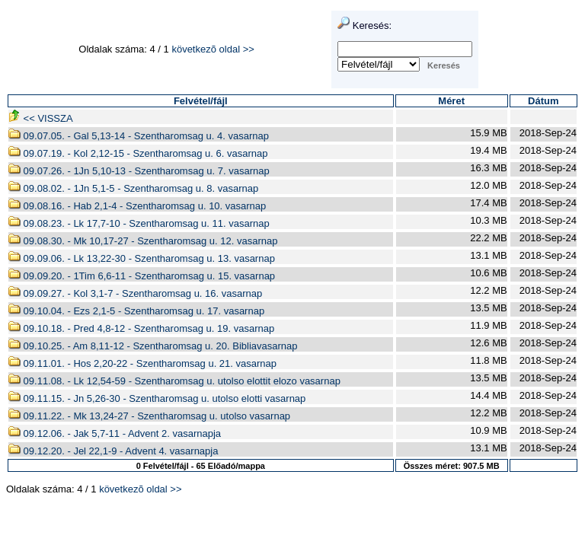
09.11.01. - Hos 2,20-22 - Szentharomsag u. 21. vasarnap (142, 363)
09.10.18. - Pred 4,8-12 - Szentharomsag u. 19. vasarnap (141, 328)
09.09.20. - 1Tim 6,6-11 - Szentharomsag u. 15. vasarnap (141, 276)
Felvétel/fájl (201, 101)
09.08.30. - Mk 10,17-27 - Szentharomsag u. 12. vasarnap (142, 241)
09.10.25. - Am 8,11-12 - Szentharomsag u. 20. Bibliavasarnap (153, 346)
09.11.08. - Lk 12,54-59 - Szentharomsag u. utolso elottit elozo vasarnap (174, 381)
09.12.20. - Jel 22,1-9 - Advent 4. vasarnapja (113, 451)
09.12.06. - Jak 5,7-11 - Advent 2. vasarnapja (114, 433)
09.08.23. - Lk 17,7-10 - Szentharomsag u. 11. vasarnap (139, 223)
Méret (451, 101)
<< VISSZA (40, 118)
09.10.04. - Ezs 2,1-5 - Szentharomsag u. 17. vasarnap (136, 311)
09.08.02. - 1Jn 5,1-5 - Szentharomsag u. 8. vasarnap (133, 188)
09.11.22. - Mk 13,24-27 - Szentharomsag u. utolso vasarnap (149, 416)
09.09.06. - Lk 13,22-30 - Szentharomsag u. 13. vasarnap (141, 258)
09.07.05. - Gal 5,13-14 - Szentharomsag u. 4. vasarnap (138, 136)
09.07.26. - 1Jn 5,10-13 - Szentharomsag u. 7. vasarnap (139, 171)
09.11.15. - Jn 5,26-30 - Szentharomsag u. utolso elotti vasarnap (156, 398)
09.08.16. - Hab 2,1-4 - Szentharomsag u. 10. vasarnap (137, 206)
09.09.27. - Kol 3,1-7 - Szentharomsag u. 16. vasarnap (135, 293)
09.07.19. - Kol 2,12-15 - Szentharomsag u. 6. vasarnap (137, 153)
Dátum (543, 101)
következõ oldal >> (212, 49)
